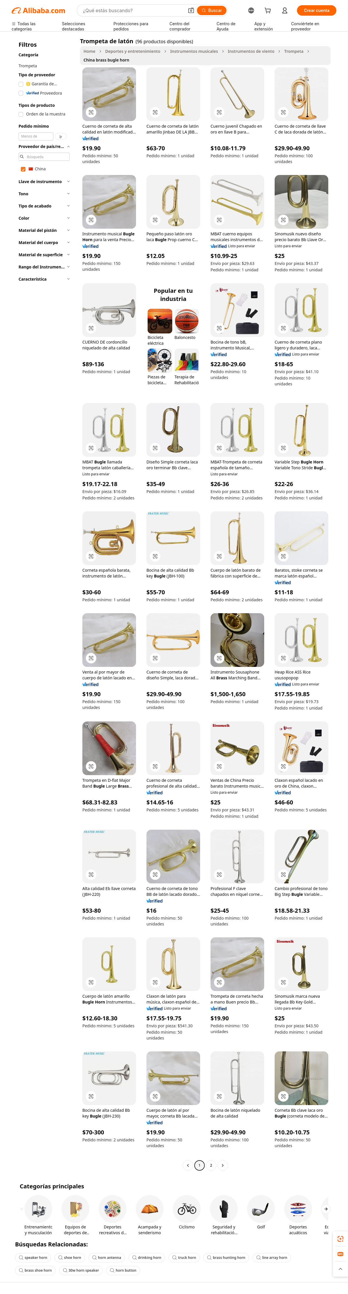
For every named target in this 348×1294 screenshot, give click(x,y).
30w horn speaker (81, 1270)
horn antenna (106, 1257)
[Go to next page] (222, 1165)
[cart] (268, 11)
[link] (340, 1238)
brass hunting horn (226, 1257)
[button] (191, 10)
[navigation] (44, 604)
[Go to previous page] (188, 1165)
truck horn (184, 1257)
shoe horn (69, 1257)
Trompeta (293, 51)
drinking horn (146, 1257)
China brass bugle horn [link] (106, 60)
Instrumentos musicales (194, 51)
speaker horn (33, 1257)
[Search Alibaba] (133, 10)
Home (89, 51)
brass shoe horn (35, 1270)
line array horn (271, 1257)
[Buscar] (212, 10)
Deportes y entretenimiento (132, 51)
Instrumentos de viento (251, 51)
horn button (123, 1270)
